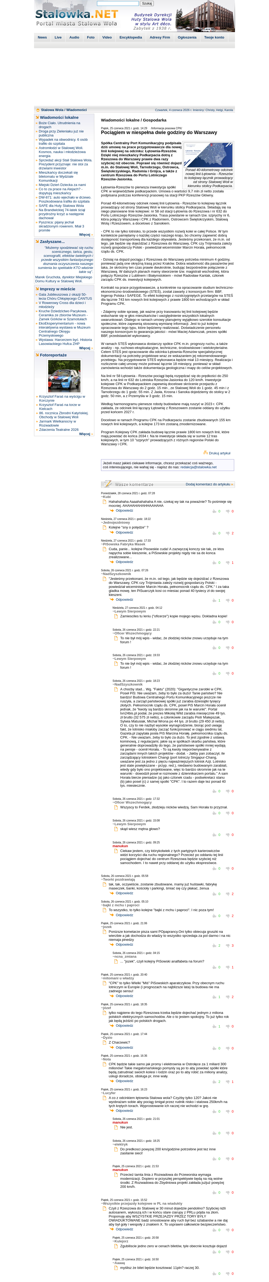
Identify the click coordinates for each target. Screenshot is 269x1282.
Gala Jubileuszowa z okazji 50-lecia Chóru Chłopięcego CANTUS (65, 296)
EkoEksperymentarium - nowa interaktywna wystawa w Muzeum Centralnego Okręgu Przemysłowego (65, 329)
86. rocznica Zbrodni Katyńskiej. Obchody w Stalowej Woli (63, 415)
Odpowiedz (124, 510)
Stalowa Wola (52, 110)
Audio (74, 37)
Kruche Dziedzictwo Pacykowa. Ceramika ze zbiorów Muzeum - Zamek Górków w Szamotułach (63, 315)
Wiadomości (76, 110)
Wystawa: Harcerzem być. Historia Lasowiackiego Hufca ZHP (65, 342)
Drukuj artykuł (219, 453)
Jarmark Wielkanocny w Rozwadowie (57, 423)
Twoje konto (214, 37)
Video (107, 37)
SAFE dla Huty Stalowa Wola (61, 206)
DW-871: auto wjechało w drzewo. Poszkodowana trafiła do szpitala (65, 199)
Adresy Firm (160, 37)
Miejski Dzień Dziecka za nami (62, 185)
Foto (91, 37)
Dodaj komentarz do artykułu (208, 484)
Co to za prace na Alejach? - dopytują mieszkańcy (61, 191)
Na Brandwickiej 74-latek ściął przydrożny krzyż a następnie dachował (62, 214)
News (42, 37)
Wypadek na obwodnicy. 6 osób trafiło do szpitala (63, 142)
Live (58, 37)
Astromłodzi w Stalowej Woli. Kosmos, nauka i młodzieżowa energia (62, 152)
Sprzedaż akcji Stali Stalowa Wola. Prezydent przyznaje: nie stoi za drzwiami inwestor (65, 164)
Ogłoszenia (187, 37)
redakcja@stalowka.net (199, 467)
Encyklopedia (130, 37)
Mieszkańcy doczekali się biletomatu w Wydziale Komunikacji (58, 176)
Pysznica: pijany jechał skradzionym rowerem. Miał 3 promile (61, 226)
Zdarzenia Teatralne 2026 (59, 430)
